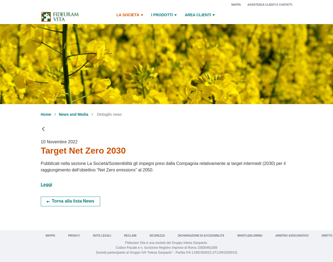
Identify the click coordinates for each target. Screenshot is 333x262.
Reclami (130, 235)
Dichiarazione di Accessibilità (201, 235)
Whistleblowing (249, 235)
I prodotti (164, 15)
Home (46, 114)
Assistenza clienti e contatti (270, 4)
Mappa (236, 4)
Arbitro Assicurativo (292, 235)
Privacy (74, 235)
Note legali (102, 235)
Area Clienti (200, 15)
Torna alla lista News (73, 201)
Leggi (46, 184)
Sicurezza (157, 235)
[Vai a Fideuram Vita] (60, 17)
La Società (131, 15)
